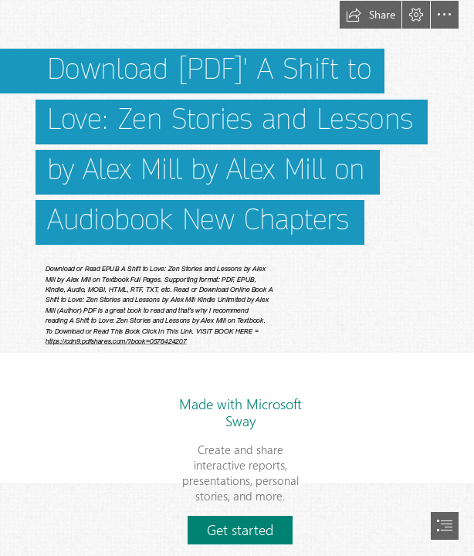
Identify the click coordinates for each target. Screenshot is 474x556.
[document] (237, 278)
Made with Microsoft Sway (240, 412)
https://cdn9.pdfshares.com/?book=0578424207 (116, 341)
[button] (370, 15)
